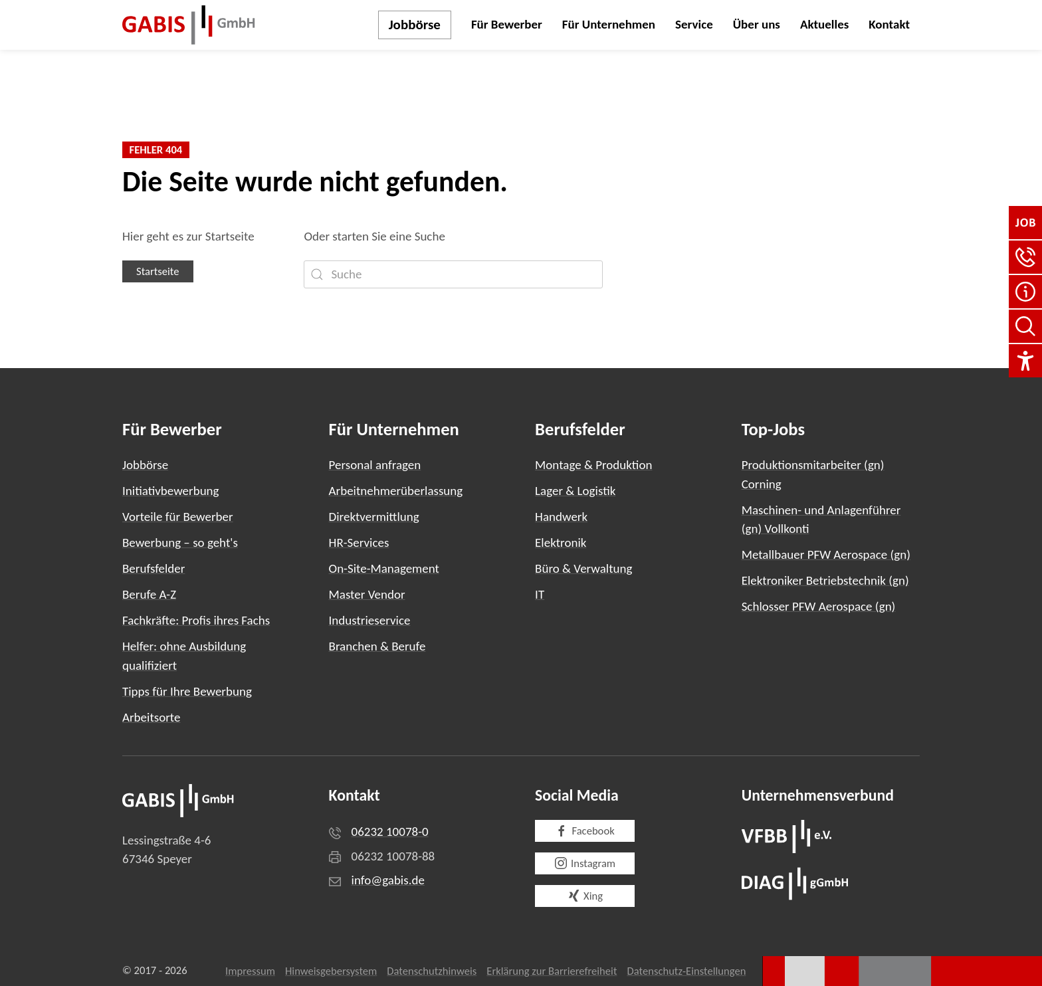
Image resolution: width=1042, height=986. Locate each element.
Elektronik (560, 542)
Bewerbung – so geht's (180, 542)
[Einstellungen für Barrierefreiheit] (1025, 360)
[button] (1025, 257)
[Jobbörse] (1025, 222)
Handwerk (561, 516)
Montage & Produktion (593, 464)
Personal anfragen (375, 464)
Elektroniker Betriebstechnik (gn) (825, 580)
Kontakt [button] (889, 24)
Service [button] (694, 24)
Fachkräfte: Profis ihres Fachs (196, 620)
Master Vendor (367, 594)
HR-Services (359, 542)
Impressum (250, 970)
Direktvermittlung (374, 516)
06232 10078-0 (390, 831)
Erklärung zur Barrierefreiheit (551, 970)
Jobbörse (415, 24)
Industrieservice (370, 620)
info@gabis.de (388, 880)
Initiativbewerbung (170, 490)
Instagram (584, 863)
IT (539, 594)
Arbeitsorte (151, 717)
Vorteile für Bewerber (177, 516)
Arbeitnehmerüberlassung (396, 490)
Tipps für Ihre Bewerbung (187, 691)
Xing (585, 896)
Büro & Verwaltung (583, 568)
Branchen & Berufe (377, 646)
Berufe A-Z (149, 594)
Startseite (157, 271)
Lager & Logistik (575, 490)
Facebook (584, 831)
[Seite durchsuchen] (1025, 326)
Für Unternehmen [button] (608, 24)
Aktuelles (824, 24)
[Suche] (453, 274)
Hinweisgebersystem (331, 970)
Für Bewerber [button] (506, 24)
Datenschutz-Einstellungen (686, 970)
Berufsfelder (153, 568)
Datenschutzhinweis (431, 970)
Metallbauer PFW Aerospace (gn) (826, 554)
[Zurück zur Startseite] (188, 25)
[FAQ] (1025, 291)
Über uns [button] (756, 24)
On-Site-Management (384, 568)
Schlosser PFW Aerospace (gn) (819, 606)
